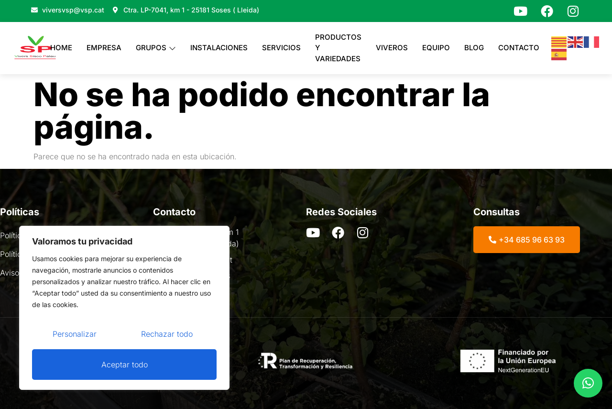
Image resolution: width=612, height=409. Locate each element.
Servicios (281, 47)
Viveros (392, 47)
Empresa (104, 47)
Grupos (156, 47)
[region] (124, 308)
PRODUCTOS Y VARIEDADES (338, 48)
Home (61, 47)
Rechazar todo (167, 334)
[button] (588, 383)
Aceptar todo (124, 364)
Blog (474, 47)
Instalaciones (219, 47)
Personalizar (75, 334)
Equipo (436, 47)
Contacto (518, 47)
